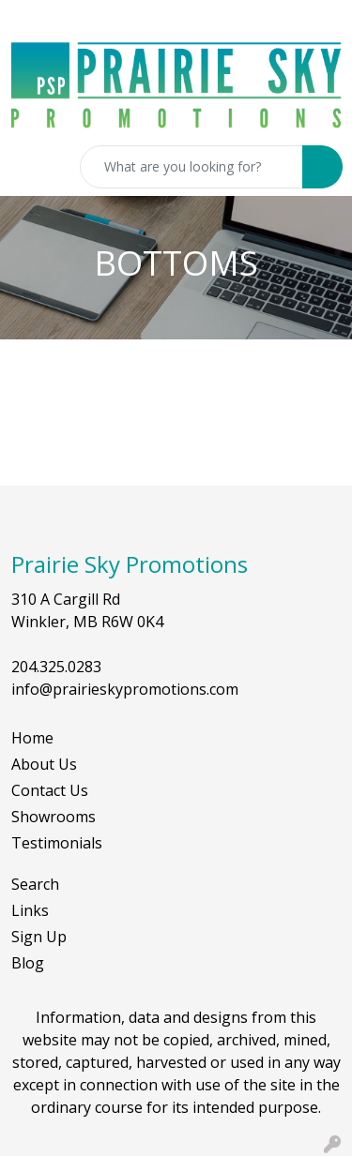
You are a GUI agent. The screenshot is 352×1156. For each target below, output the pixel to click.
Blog (27, 963)
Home (32, 738)
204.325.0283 (56, 666)
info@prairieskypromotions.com (124, 689)
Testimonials (56, 843)
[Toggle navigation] (29, 167)
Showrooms (53, 816)
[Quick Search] (191, 166)
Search (35, 884)
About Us (44, 764)
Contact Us (49, 790)
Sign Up (39, 936)
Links (30, 910)
